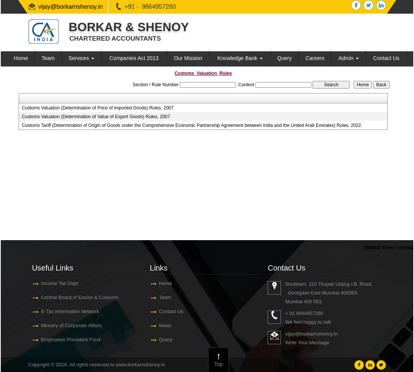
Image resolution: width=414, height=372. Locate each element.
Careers (315, 58)
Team (47, 58)
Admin (348, 58)
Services (81, 58)
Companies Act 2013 (134, 58)
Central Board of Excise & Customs (80, 297)
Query (284, 58)
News (165, 325)
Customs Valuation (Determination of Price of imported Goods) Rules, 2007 (97, 108)
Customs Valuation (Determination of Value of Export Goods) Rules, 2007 (96, 116)
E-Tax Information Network (70, 311)
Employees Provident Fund (70, 339)
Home (21, 58)
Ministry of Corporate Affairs (71, 325)
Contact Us (386, 58)
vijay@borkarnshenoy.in (70, 6)
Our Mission (188, 58)
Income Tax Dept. (60, 283)
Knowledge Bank (240, 58)
